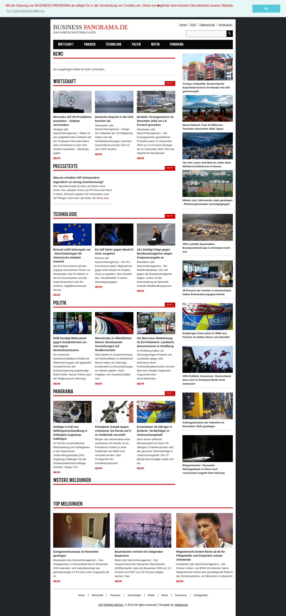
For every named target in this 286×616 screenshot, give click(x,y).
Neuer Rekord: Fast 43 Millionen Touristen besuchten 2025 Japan (202, 126)
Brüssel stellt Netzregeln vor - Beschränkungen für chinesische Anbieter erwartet (72, 255)
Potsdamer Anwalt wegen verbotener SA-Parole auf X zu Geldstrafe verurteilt (113, 430)
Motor (155, 44)
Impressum (225, 24)
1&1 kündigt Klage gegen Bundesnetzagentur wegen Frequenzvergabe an (154, 253)
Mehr (56, 158)
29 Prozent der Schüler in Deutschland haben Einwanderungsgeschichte (206, 292)
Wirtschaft (66, 44)
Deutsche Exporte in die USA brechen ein (114, 118)
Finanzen (89, 44)
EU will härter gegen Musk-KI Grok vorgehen (114, 251)
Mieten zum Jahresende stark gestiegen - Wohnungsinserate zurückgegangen (207, 202)
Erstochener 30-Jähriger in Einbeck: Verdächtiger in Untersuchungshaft (154, 430)
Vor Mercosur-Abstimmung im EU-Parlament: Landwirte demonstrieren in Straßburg (155, 342)
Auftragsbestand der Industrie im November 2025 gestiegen (203, 424)
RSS (193, 24)
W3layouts (181, 604)
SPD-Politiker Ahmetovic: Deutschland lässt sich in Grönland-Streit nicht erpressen (206, 379)
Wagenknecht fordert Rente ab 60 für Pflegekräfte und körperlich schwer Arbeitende (200, 555)
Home (183, 24)
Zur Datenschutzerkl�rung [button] (25, 11)
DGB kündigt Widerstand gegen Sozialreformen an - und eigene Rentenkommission (70, 344)
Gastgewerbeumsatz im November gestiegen (76, 553)
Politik (136, 44)
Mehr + (170, 83)
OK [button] (266, 8)
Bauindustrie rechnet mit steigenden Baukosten (139, 553)
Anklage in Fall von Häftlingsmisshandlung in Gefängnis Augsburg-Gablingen (70, 432)
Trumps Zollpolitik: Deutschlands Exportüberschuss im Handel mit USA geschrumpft (206, 87)
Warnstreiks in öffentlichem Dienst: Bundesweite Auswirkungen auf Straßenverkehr (113, 344)
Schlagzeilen (201, 595)
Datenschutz (207, 24)
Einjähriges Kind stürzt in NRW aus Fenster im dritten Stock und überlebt (205, 335)
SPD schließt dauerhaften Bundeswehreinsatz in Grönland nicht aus (206, 247)
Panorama (177, 44)
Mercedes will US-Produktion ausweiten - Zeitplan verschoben (72, 120)
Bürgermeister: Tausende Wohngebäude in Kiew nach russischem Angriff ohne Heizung (203, 469)
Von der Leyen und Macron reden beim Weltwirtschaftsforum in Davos (206, 164)
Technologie (113, 44)
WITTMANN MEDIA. (111, 604)
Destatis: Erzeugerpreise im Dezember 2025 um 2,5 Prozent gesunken (155, 120)
